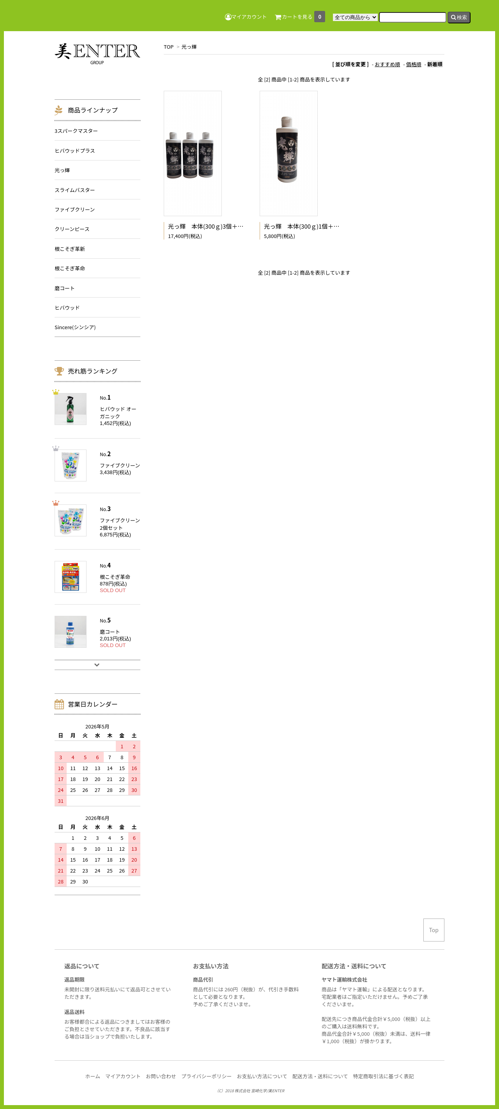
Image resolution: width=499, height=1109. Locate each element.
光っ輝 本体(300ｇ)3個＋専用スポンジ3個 (225, 226)
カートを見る (300, 16)
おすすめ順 (387, 64)
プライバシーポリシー (206, 1076)
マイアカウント (246, 16)
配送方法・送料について (320, 1076)
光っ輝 (188, 46)
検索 (459, 17)
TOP (168, 46)
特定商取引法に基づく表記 (383, 1076)
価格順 (413, 64)
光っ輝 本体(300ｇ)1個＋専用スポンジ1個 (321, 226)
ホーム (92, 1076)
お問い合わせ (161, 1076)
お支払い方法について (262, 1076)
